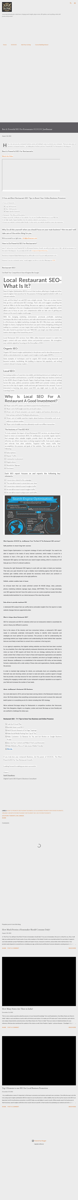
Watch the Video (7, 156)
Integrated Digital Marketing (39, 250)
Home (4, 44)
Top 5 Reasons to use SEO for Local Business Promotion (25, 1088)
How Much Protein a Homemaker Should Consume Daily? (26, 929)
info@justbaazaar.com (29, 238)
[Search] (71, 3)
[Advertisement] (35, 30)
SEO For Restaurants (44, 813)
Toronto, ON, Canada (16, 815)
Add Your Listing (25, 44)
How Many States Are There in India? (17, 1008)
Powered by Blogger (39, 1141)
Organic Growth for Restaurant (13, 813)
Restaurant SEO (30, 813)
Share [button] (4, 818)
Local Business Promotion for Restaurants (48, 810)
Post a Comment (13, 948)
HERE (53, 260)
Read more (72, 948)
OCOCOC (13, 44)
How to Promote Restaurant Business (20, 810)
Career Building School (40, 44)
